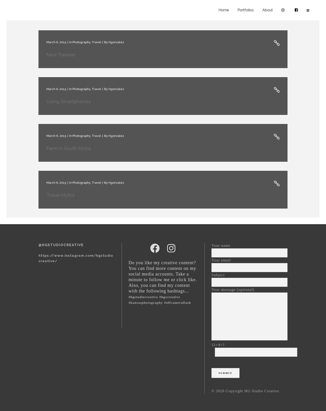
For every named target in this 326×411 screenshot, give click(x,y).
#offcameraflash (177, 302)
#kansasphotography (146, 302)
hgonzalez (116, 42)
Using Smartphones (68, 101)
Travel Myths (60, 195)
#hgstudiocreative (143, 297)
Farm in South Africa (68, 148)
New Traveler (61, 54)
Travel (96, 42)
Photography (81, 42)
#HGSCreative (169, 297)
